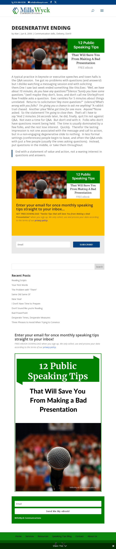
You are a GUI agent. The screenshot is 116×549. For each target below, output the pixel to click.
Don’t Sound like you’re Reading (27, 308)
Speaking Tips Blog (62, 536)
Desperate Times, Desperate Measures (31, 317)
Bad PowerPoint (20, 312)
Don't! (68, 33)
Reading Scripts (19, 280)
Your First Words (20, 285)
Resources (43, 536)
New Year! (17, 299)
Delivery (60, 33)
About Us (92, 536)
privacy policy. (49, 347)
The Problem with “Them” (24, 289)
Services (30, 536)
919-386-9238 (20, 2)
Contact (80, 536)
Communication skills (44, 33)
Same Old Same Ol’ (21, 294)
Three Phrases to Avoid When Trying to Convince (36, 322)
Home (18, 536)
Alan (16, 33)
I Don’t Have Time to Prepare (26, 303)
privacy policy (41, 220)
